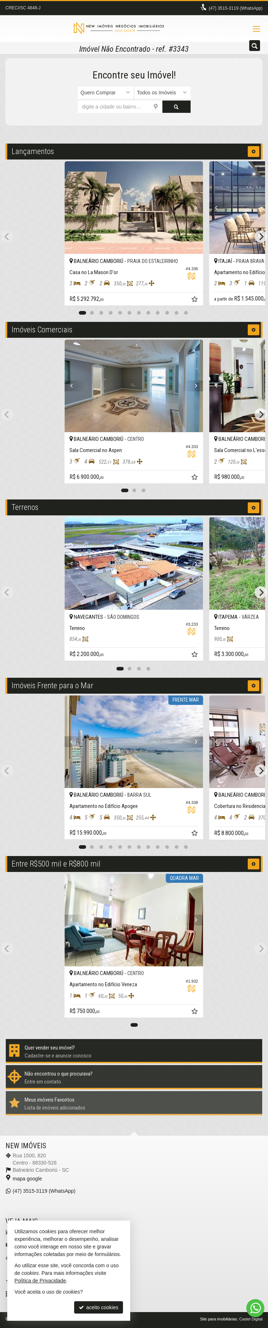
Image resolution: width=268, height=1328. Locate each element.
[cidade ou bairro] (120, 107)
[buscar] (176, 107)
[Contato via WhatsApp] (255, 1308)
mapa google (27, 1179)
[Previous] (74, 207)
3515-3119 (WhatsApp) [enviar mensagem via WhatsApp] (236, 8)
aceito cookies (98, 1307)
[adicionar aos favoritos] (195, 300)
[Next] (193, 207)
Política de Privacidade (40, 1281)
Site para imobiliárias (218, 1319)
